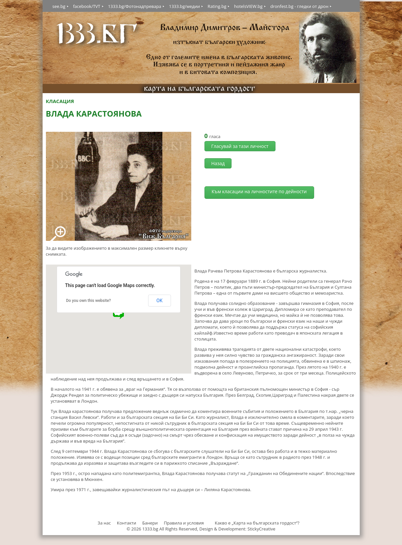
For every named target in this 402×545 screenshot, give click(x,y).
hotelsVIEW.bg (248, 6)
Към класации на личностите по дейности (259, 191)
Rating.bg (217, 6)
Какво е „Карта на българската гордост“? (257, 523)
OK (160, 300)
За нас (104, 523)
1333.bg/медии (184, 6)
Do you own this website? (88, 300)
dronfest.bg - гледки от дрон (299, 6)
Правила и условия (184, 523)
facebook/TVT (86, 6)
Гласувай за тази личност (240, 146)
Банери (150, 523)
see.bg (59, 6)
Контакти (126, 523)
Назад (218, 163)
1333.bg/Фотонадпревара (134, 6)
